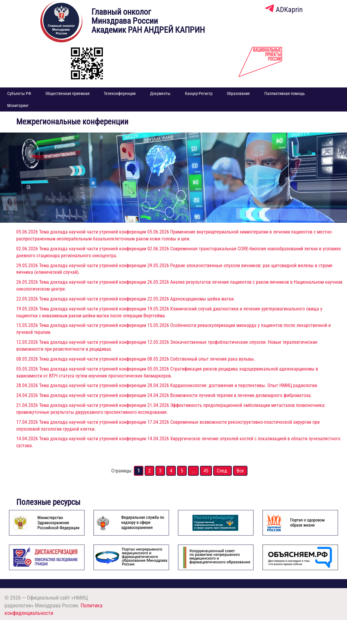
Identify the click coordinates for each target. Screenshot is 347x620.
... (193, 471)
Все (240, 471)
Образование (238, 93)
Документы (160, 93)
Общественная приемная (67, 93)
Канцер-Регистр (199, 93)
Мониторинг (18, 105)
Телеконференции (120, 93)
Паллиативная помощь (284, 93)
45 (206, 471)
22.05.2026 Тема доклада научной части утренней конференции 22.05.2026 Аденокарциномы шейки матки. (125, 299)
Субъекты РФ (19, 93)
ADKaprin (284, 9)
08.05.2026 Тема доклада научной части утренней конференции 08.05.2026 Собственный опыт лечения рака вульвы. (135, 359)
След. (222, 471)
